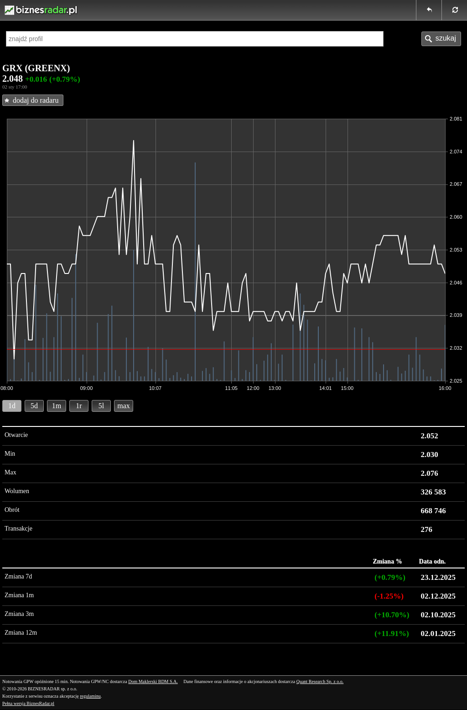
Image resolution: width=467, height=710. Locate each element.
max (123, 406)
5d (34, 406)
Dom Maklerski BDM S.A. (153, 681)
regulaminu (90, 696)
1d (12, 406)
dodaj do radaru (35, 100)
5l (101, 406)
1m (56, 406)
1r (79, 406)
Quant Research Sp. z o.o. (320, 681)
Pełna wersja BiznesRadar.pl (28, 703)
